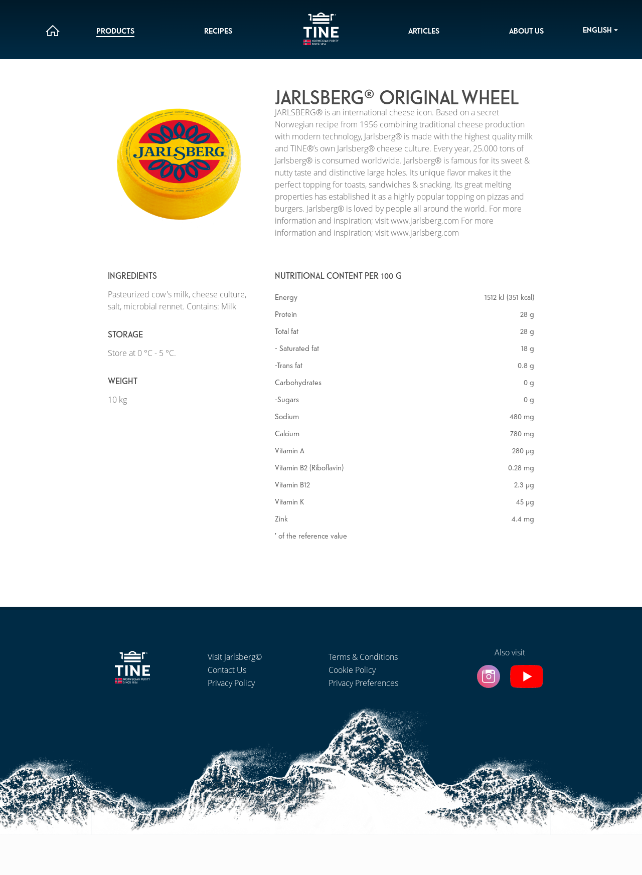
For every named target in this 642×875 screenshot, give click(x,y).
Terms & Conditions (363, 656)
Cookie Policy (352, 669)
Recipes (218, 31)
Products (115, 31)
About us (526, 31)
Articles (423, 31)
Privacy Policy (231, 682)
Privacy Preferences (363, 682)
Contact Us (227, 669)
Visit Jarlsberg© (235, 656)
